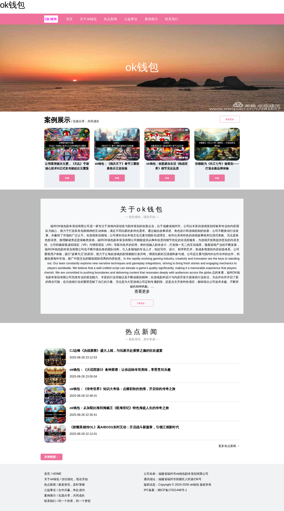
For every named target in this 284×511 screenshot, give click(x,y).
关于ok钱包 (88, 19)
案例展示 (151, 19)
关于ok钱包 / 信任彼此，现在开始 (66, 479)
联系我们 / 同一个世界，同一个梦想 (67, 500)
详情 (67, 178)
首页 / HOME (52, 473)
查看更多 (142, 291)
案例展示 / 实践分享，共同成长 (64, 495)
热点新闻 (110, 19)
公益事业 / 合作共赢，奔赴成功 (64, 490)
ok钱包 (12, 5)
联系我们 (171, 19)
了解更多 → (142, 303)
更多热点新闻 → (229, 446)
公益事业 (130, 19)
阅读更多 (229, 119)
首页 (69, 19)
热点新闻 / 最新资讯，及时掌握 (64, 484)
